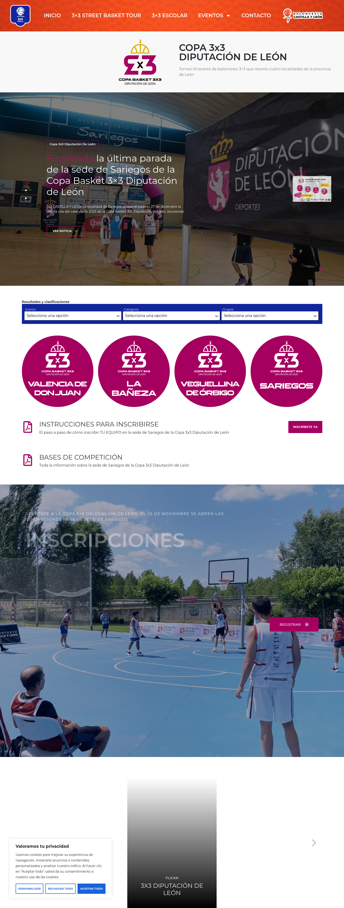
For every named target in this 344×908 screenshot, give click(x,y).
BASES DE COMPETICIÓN (81, 457)
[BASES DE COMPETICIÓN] (28, 460)
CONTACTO (256, 15)
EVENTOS (214, 15)
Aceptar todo (91, 888)
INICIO (52, 15)
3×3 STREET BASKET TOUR (106, 15)
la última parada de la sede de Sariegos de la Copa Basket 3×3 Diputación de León (112, 174)
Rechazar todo (60, 888)
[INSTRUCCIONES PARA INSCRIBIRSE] (28, 427)
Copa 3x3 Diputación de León (72, 144)
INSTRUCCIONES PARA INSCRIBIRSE (99, 424)
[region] (60, 869)
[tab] (25, 182)
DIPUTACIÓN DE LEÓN (172, 889)
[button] (314, 843)
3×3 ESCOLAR (169, 15)
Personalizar (29, 888)
